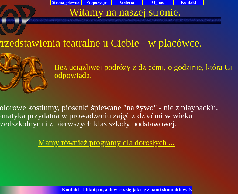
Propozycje (96, 2)
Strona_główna (66, 2)
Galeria (127, 2)
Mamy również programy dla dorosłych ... (106, 142)
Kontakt (188, 2)
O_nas (158, 2)
